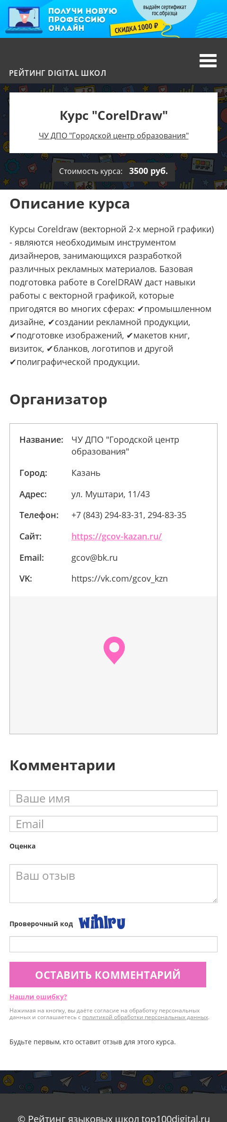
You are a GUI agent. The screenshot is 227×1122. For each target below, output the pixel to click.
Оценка (22, 845)
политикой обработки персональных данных (145, 1017)
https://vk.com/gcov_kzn (119, 578)
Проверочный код (41, 923)
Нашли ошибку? (38, 996)
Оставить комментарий (108, 974)
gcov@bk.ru (94, 557)
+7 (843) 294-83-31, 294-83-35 (128, 514)
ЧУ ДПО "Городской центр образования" (114, 135)
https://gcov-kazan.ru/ (116, 536)
